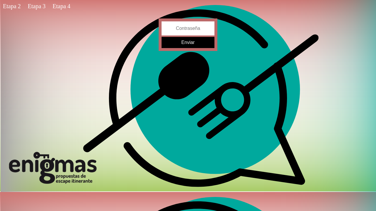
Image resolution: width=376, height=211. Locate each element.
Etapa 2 (12, 6)
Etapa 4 (61, 6)
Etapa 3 (37, 6)
